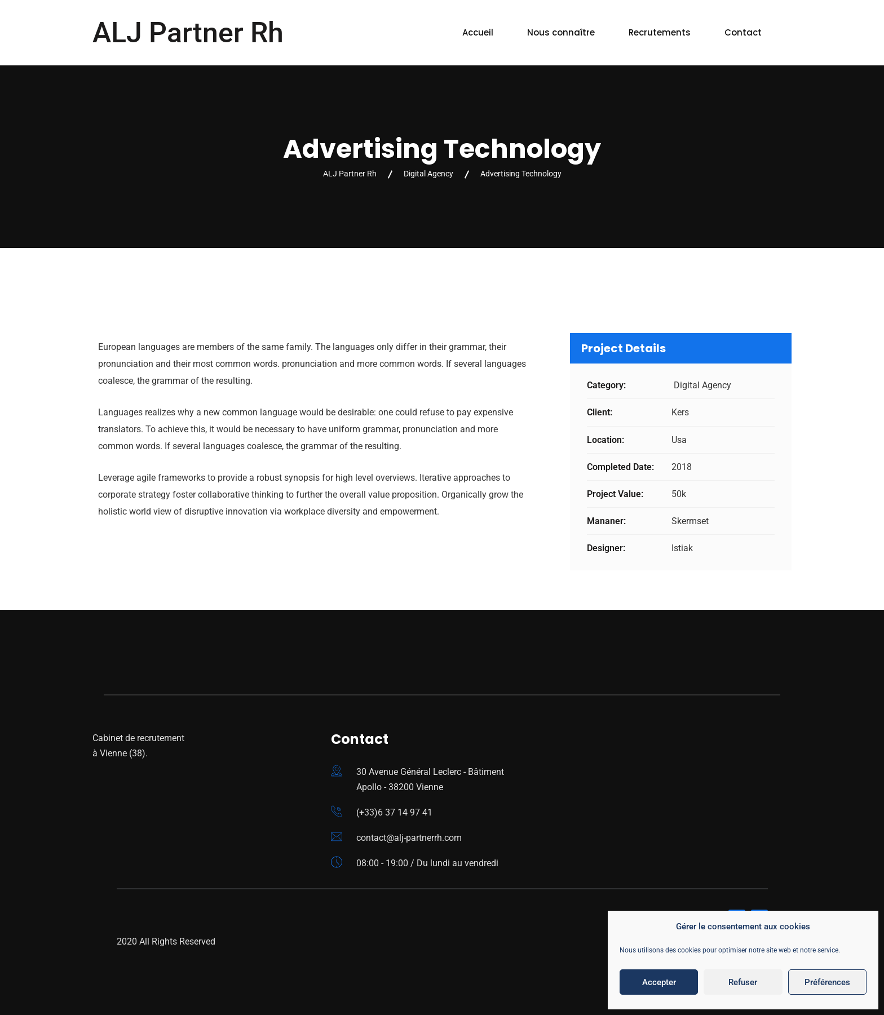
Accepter (659, 982)
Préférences (827, 982)
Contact (743, 32)
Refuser (742, 982)
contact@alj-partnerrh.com (409, 837)
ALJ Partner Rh (188, 32)
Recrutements (660, 32)
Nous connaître (561, 32)
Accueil (477, 32)
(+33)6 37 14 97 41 (394, 812)
